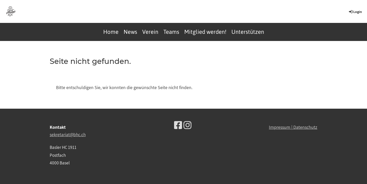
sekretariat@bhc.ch (68, 134)
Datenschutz (305, 127)
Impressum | (281, 127)
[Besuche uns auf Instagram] (188, 125)
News (130, 32)
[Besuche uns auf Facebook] (178, 125)
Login (355, 11)
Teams (171, 32)
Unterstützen (247, 32)
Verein (150, 32)
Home (111, 32)
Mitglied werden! (205, 32)
